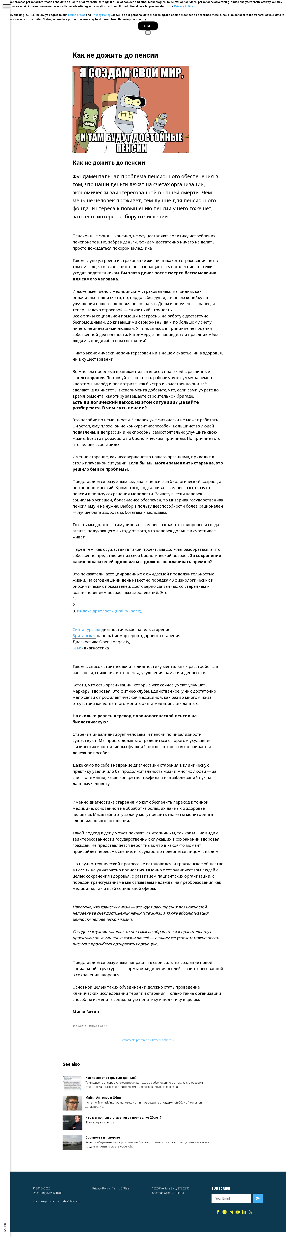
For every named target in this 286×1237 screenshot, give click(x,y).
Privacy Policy (183, 6)
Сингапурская (86, 632)
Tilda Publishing (70, 1206)
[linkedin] (244, 1218)
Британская (84, 638)
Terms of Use (76, 15)
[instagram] (224, 1218)
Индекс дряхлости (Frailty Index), (110, 613)
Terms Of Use (120, 1193)
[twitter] (250, 1218)
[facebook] (217, 1218)
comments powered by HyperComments (148, 1042)
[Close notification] (148, 32)
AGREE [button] (148, 26)
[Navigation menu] (6, 6)
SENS (77, 650)
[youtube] (237, 1218)
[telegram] (231, 1218)
